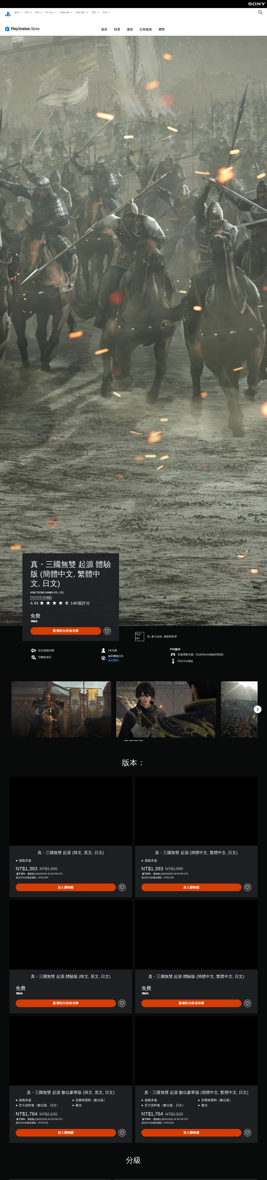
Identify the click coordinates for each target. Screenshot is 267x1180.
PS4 (37, 12)
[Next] (257, 705)
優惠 (130, 25)
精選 (117, 25)
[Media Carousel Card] (61, 705)
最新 (104, 25)
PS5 (27, 12)
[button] (113, 656)
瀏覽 (161, 25)
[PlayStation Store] (23, 24)
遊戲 (16, 12)
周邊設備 (64, 12)
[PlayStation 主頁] (8, 12)
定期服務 (145, 25)
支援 (104, 12)
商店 (94, 12)
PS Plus (49, 12)
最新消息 (80, 12)
